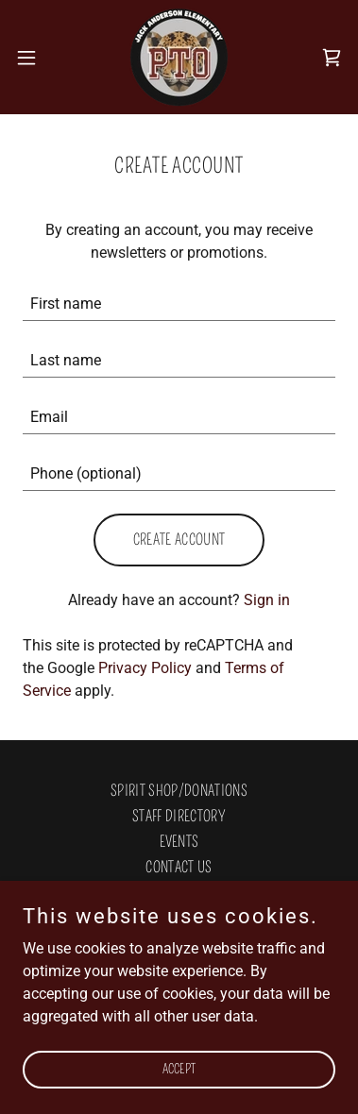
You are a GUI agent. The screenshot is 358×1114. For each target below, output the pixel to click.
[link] (179, 57)
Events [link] (179, 842)
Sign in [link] (267, 600)
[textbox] (179, 304)
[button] (33, 57)
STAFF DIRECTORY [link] (179, 816)
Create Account (179, 540)
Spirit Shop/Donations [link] (179, 791)
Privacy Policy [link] (145, 668)
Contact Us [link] (178, 867)
